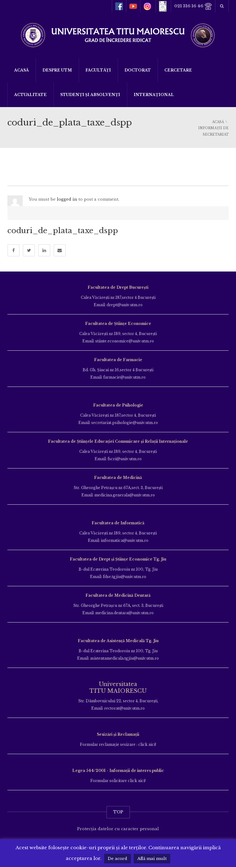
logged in (67, 199)
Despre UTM (57, 70)
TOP (118, 807)
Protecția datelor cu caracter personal (118, 824)
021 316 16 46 (193, 6)
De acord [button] (117, 858)
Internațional (154, 94)
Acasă (21, 70)
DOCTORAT (137, 70)
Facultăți (98, 70)
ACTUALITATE (30, 94)
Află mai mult (152, 858)
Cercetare (178, 70)
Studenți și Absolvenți (90, 94)
